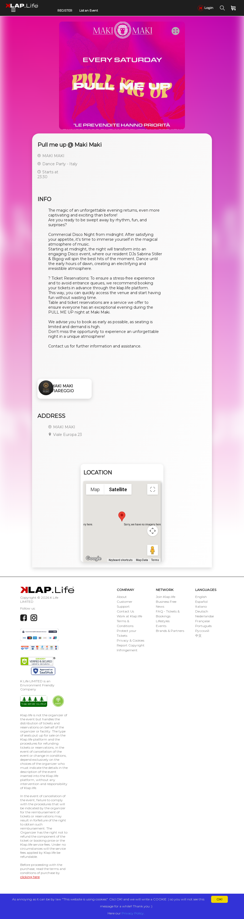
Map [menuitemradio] (95, 489)
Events (161, 626)
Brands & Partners (170, 631)
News (160, 606)
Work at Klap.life (129, 616)
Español (201, 602)
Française (202, 621)
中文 (198, 636)
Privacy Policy (133, 913)
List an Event (88, 10)
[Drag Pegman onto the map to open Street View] (152, 550)
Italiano (201, 606)
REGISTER (64, 10)
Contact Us (125, 611)
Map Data (142, 560)
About (122, 597)
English (201, 597)
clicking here (30, 877)
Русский (202, 631)
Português (203, 626)
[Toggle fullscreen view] (152, 489)
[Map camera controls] (152, 530)
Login (205, 8)
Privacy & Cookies (130, 640)
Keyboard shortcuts (121, 560)
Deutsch (201, 611)
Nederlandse (204, 616)
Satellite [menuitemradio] (118, 489)
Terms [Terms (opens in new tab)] (155, 560)
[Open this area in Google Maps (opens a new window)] (93, 558)
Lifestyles (163, 621)
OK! (219, 899)
